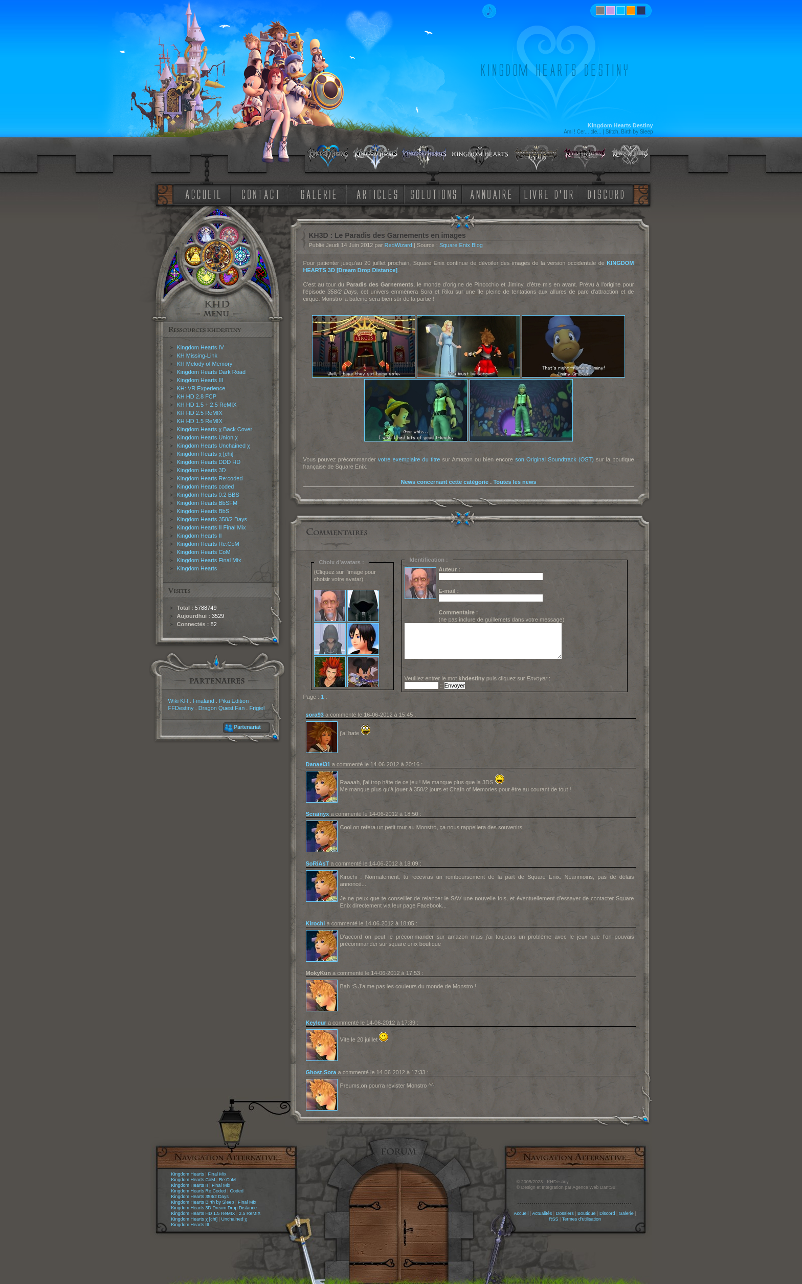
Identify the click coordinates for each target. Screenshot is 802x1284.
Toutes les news (514, 482)
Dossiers (565, 1213)
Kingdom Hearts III (200, 380)
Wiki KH (178, 701)
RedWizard (398, 245)
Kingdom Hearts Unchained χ (213, 445)
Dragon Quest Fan (221, 708)
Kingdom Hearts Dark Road (211, 372)
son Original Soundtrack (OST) (554, 459)
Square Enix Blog (461, 245)
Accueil (521, 1213)
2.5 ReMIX (250, 1213)
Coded (236, 1190)
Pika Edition (234, 701)
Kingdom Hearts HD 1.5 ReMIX (203, 1213)
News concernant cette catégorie (444, 482)
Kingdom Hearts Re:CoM (208, 544)
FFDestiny (181, 708)
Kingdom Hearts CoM (204, 552)
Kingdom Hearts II (199, 536)
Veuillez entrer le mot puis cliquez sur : (478, 678)
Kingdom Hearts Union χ (207, 437)
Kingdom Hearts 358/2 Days (212, 519)
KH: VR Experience (201, 388)
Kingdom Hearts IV (200, 347)
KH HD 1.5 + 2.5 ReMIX (207, 405)
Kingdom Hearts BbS (203, 511)
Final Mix (217, 1174)
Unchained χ (234, 1219)
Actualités (542, 1213)
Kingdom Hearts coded (205, 486)
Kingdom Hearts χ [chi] (205, 454)
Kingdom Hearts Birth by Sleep (202, 1202)
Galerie (626, 1213)
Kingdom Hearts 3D (201, 470)
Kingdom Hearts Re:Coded (199, 1190)
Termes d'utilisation (581, 1219)
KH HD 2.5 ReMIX (199, 413)
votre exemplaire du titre (409, 459)
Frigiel (256, 708)
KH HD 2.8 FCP (197, 396)
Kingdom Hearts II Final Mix (211, 527)
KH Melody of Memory (205, 364)
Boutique (586, 1213)
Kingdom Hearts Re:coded (210, 478)
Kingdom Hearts (197, 568)
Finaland (203, 701)
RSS (554, 1219)
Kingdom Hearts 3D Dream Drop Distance (214, 1207)
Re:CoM (227, 1179)
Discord (607, 1213)
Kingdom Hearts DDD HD (209, 462)
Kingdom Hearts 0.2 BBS (208, 495)
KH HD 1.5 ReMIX (199, 421)
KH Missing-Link (197, 355)
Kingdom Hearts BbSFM (207, 503)
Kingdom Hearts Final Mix (209, 560)
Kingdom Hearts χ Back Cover (215, 429)
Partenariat (247, 727)
